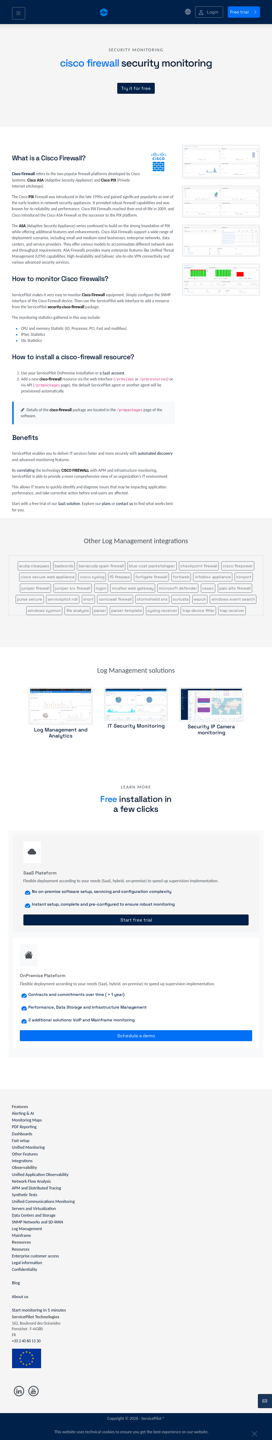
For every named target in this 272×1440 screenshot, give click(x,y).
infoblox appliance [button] (213, 576)
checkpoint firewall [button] (198, 565)
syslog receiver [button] (162, 610)
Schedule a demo (136, 1036)
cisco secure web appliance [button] (48, 576)
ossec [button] (208, 588)
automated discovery (155, 453)
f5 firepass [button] (119, 576)
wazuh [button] (200, 599)
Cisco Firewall (23, 173)
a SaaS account (112, 373)
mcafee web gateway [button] (133, 588)
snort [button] (88, 599)
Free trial (243, 12)
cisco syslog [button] (92, 576)
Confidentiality (24, 1269)
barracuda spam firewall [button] (101, 565)
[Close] (253, 1432)
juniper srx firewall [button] (72, 588)
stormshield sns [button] (152, 599)
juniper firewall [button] (35, 588)
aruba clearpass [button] (34, 565)
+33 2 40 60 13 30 (26, 1340)
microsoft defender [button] (178, 588)
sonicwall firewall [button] (115, 599)
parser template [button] (126, 610)
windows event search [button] (233, 599)
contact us (124, 503)
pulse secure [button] (29, 599)
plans (106, 503)
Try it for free (136, 88)
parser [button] (100, 610)
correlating (26, 470)
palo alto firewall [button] (235, 588)
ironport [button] (243, 576)
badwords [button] (64, 565)
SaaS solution (69, 503)
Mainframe (21, 1235)
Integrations (22, 1160)
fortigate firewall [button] (151, 576)
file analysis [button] (77, 610)
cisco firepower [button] (238, 565)
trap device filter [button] (198, 610)
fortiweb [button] (181, 576)
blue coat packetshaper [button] (152, 565)
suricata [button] (180, 599)
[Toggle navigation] (18, 13)
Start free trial (136, 920)
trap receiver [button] (232, 610)
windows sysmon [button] (44, 610)
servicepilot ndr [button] (62, 599)
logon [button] (101, 588)
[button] (209, 12)
